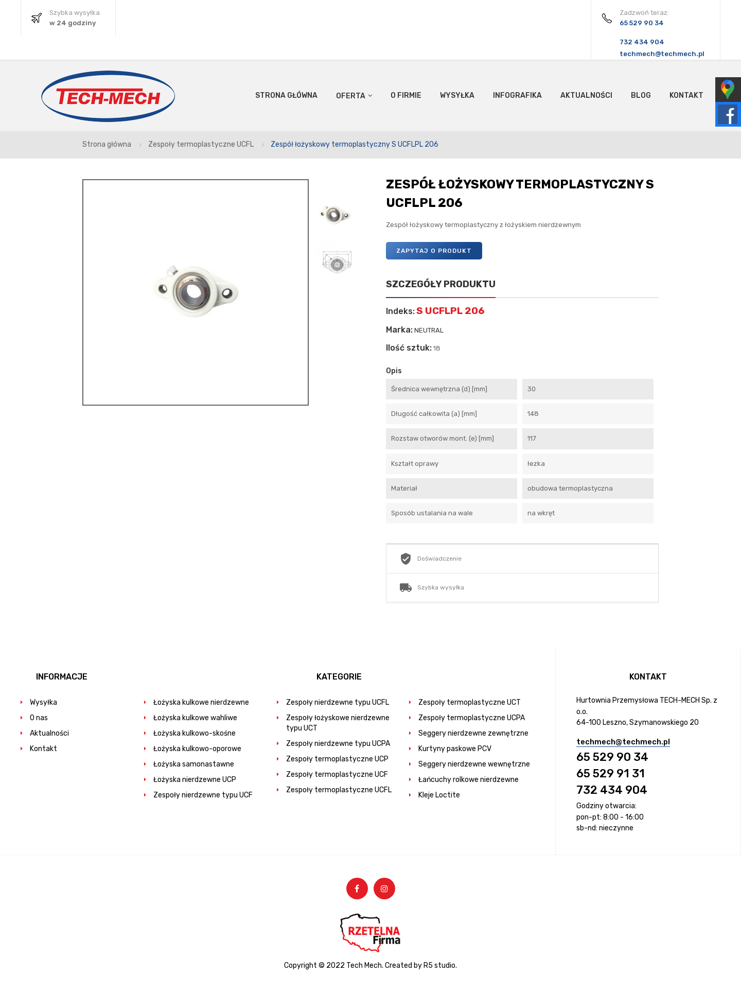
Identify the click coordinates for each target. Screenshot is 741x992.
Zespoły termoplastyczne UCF (337, 774)
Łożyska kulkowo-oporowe (197, 748)
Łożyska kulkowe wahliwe (195, 717)
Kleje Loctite (439, 795)
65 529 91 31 (610, 773)
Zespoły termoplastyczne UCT (469, 702)
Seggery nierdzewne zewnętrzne (473, 733)
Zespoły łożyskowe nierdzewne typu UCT (338, 723)
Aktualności (49, 733)
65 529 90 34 (612, 757)
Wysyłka (43, 702)
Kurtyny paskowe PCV (454, 748)
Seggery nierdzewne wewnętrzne (474, 764)
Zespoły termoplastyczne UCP (337, 759)
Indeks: (400, 311)
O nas (39, 717)
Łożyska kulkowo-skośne (194, 733)
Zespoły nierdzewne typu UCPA (338, 743)
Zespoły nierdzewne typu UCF (203, 795)
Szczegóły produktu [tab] (441, 284)
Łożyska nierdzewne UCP (194, 779)
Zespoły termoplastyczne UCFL (339, 790)
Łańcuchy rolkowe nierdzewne (468, 779)
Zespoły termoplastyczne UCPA (471, 717)
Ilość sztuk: (409, 348)
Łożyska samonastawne (193, 764)
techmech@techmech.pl (623, 741)
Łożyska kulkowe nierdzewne (201, 702)
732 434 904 (611, 790)
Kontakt (43, 748)
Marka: (399, 330)
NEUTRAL (429, 330)
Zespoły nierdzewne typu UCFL (337, 702)
